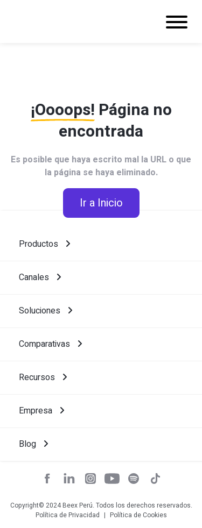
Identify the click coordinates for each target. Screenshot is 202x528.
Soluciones (45, 310)
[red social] (47, 480)
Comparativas (50, 344)
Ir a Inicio (101, 203)
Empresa (41, 410)
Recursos (43, 377)
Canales (40, 277)
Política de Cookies (138, 515)
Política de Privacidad (68, 515)
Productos (44, 244)
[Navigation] (177, 24)
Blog (33, 444)
